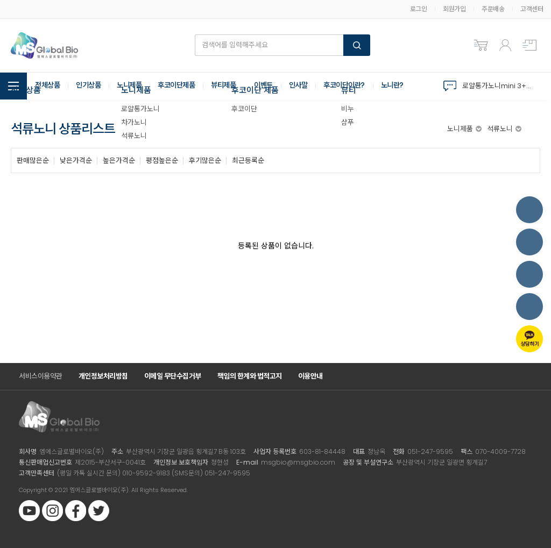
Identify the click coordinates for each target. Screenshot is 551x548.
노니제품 (134, 86)
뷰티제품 (234, 86)
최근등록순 (248, 160)
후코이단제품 (184, 86)
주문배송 (493, 8)
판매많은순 (33, 160)
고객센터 (531, 8)
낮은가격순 (76, 160)
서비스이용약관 (40, 376)
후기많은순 (205, 160)
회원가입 (454, 8)
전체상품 (48, 86)
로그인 (418, 8)
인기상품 (91, 86)
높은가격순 (119, 160)
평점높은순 (162, 160)
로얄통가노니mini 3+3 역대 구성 (498, 86)
